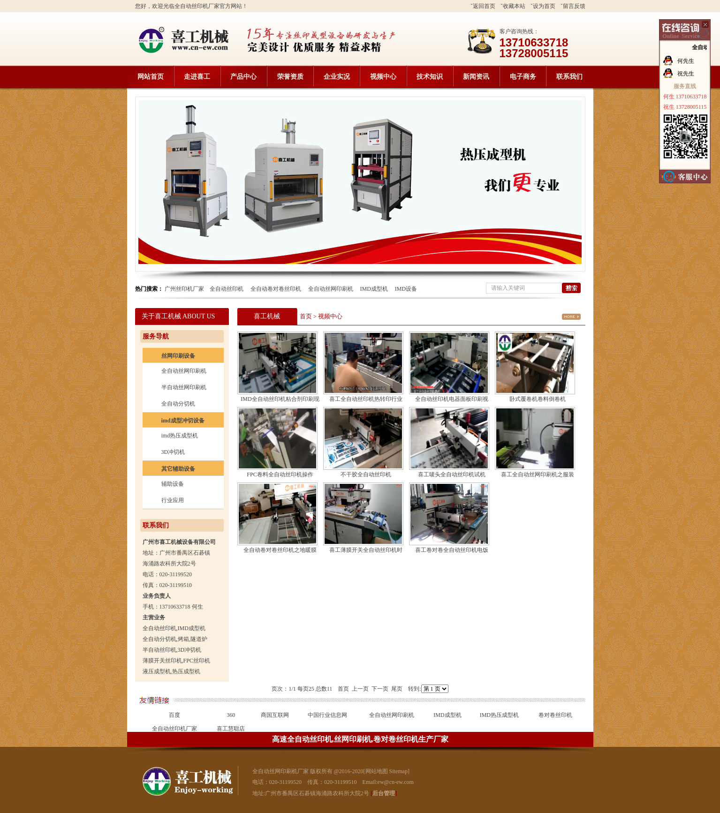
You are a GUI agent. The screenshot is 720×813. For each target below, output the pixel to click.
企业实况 (337, 76)
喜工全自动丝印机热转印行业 (365, 399)
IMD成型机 (374, 289)
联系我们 (569, 76)
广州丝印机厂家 (184, 289)
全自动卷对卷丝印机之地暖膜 (280, 550)
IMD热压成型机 (499, 715)
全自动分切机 (178, 403)
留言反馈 (574, 6)
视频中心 (383, 76)
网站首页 (150, 76)
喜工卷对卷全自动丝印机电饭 (451, 550)
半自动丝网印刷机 (183, 387)
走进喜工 (197, 76)
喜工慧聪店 (231, 728)
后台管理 (383, 793)
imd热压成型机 (179, 435)
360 (231, 715)
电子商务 (523, 76)
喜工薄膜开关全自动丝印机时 (365, 550)
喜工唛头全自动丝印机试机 (451, 474)
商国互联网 (275, 715)
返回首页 (484, 6)
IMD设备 (406, 289)
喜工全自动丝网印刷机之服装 (537, 474)
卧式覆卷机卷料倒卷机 (537, 399)
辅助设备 (172, 484)
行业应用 (172, 500)
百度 (174, 715)
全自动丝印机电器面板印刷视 (451, 399)
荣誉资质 (290, 76)
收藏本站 (514, 6)
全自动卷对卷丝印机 (275, 289)
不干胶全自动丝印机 (366, 474)
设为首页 (544, 6)
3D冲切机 (173, 452)
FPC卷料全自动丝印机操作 (280, 474)
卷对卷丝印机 (555, 715)
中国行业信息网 (327, 715)
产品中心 (243, 76)
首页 (306, 316)
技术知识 (430, 76)
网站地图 (376, 771)
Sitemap (398, 771)
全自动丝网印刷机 (330, 289)
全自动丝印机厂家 (174, 728)
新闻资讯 (476, 76)
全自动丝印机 (226, 289)
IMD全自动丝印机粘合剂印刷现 (280, 399)
